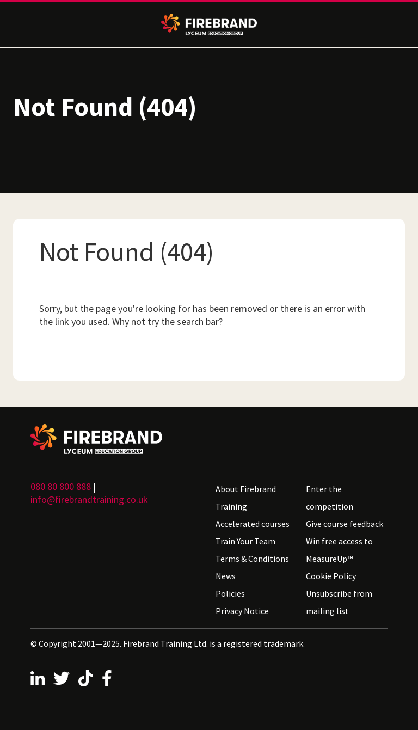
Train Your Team (245, 541)
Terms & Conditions (252, 558)
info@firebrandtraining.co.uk (89, 499)
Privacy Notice (242, 610)
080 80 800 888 (60, 486)
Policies (230, 593)
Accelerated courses (253, 523)
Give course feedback (344, 523)
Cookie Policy (331, 575)
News (226, 575)
